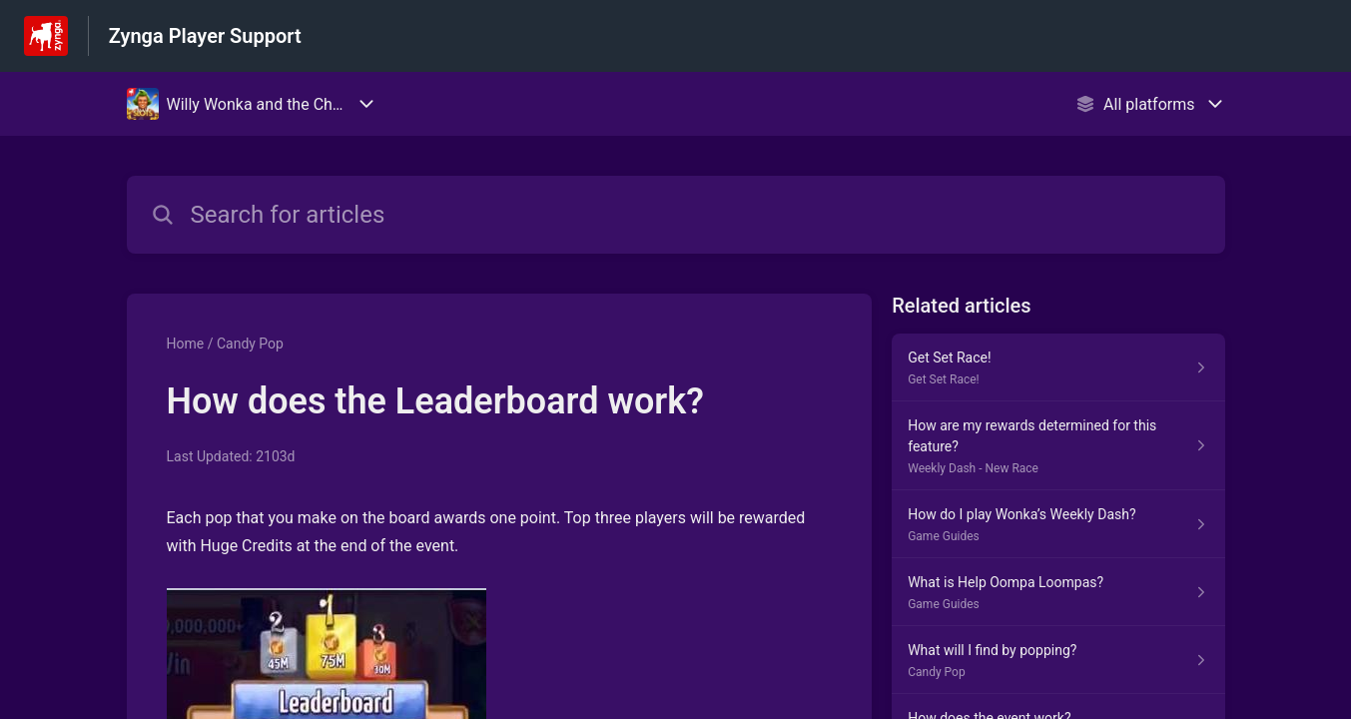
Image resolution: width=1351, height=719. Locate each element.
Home (186, 344)
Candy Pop (250, 344)
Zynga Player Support (205, 36)
